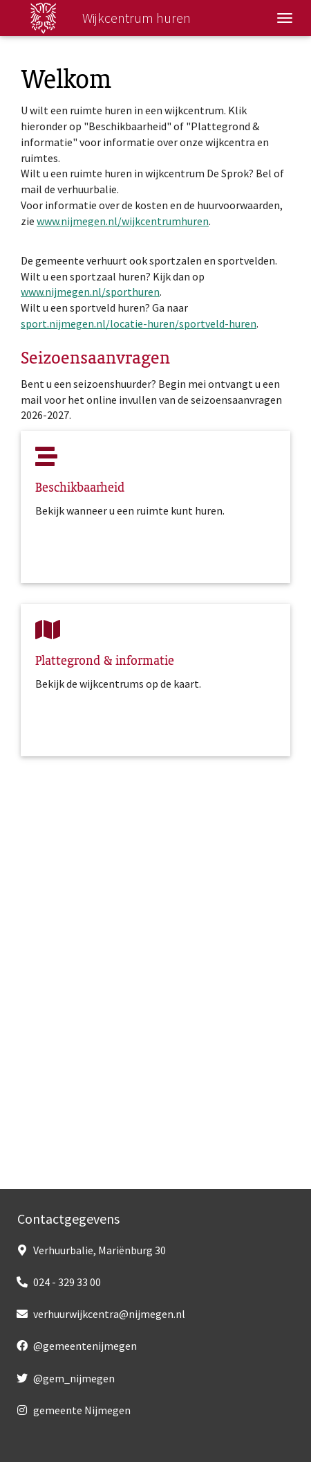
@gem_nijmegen (74, 1378)
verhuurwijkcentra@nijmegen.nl (109, 1314)
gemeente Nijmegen (82, 1410)
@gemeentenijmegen (85, 1346)
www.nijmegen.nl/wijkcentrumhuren (123, 221)
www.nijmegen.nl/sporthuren (90, 291)
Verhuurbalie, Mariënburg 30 (99, 1250)
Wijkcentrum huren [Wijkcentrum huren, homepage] (97, 18)
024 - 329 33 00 (67, 1282)
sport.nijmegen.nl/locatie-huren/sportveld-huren (138, 323)
